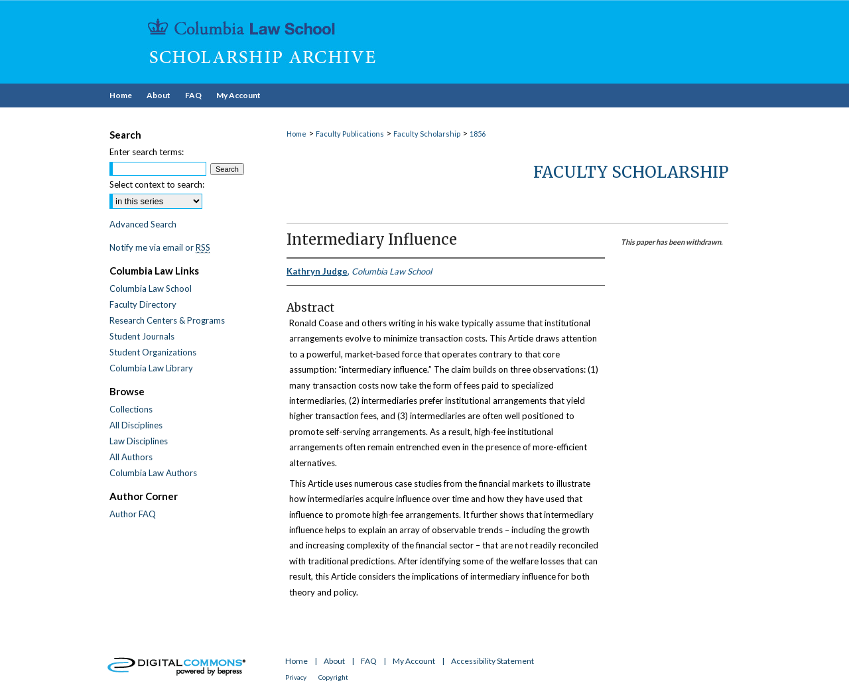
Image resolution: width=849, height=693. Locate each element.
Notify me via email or (159, 247)
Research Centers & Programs (167, 320)
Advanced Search (142, 224)
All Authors (131, 457)
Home (296, 133)
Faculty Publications (350, 133)
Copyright (333, 677)
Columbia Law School (150, 288)
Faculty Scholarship (426, 133)
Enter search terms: (146, 152)
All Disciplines (136, 425)
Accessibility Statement (492, 661)
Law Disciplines (138, 441)
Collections (131, 409)
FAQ (369, 661)
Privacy (295, 677)
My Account (414, 661)
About (334, 661)
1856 (478, 133)
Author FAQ (132, 514)
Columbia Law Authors (153, 473)
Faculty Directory (142, 304)
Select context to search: (156, 184)
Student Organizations (152, 352)
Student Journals (141, 336)
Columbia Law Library (151, 368)
